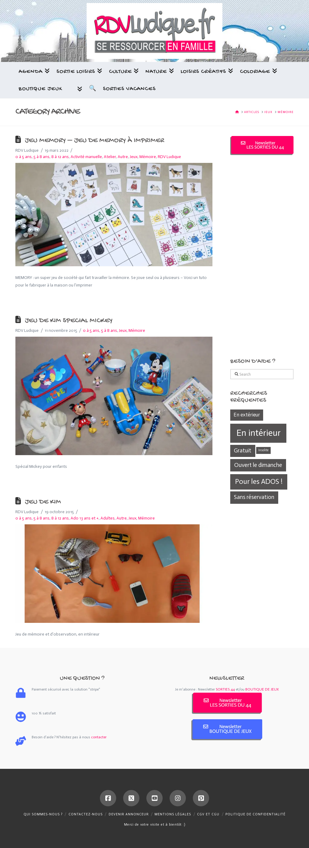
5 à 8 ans (41, 156)
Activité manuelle (86, 156)
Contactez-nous (85, 814)
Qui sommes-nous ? (43, 814)
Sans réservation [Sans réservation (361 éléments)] (254, 497)
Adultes (107, 518)
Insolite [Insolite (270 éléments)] (263, 450)
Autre (123, 156)
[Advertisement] (262, 256)
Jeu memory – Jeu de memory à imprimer (94, 141)
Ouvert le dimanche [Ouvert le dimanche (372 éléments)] (258, 464)
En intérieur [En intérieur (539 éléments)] (258, 432)
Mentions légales (172, 814)
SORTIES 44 (225, 689)
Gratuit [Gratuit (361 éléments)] (242, 450)
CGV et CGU (208, 814)
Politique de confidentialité (255, 814)
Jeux (134, 156)
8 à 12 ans (60, 156)
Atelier (110, 156)
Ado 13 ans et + (85, 518)
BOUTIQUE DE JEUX (262, 689)
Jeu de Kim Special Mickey (69, 321)
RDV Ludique (169, 156)
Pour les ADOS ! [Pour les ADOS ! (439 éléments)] (258, 481)
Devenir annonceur (129, 814)
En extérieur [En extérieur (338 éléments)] (247, 415)
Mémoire (147, 156)
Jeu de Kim (43, 502)
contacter (99, 737)
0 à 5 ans (23, 156)
